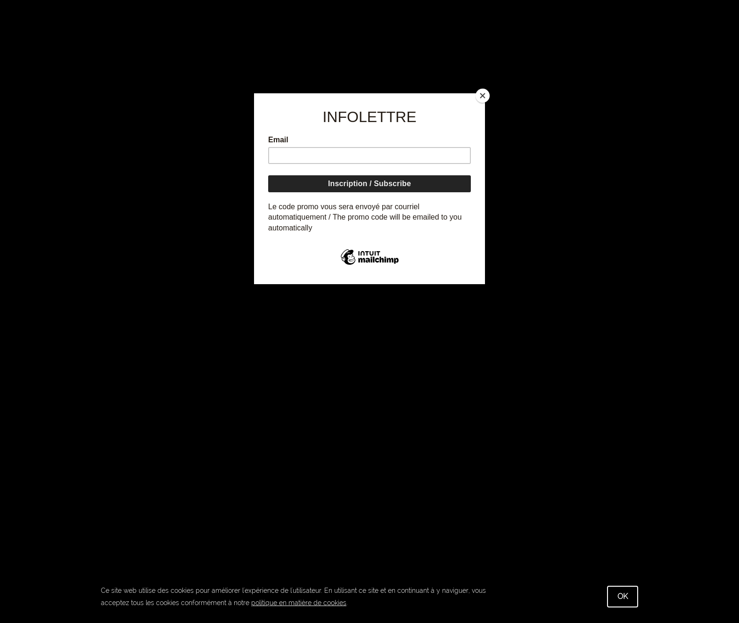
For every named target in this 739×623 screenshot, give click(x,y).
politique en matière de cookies (298, 603)
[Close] (483, 96)
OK (622, 596)
